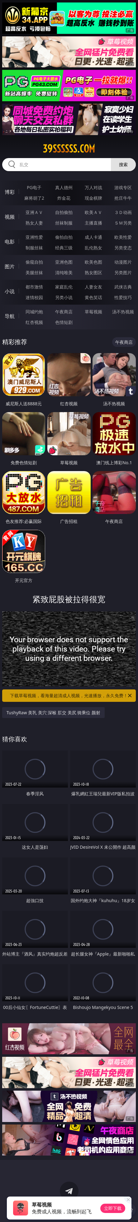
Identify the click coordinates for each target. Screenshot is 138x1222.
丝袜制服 (64, 223)
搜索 (123, 164)
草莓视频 (93, 312)
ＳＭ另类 (123, 223)
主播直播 (93, 223)
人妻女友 (93, 287)
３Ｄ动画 (123, 212)
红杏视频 (34, 322)
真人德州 (64, 187)
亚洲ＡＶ (34, 212)
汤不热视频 (123, 312)
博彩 (10, 192)
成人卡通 (93, 237)
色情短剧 (64, 322)
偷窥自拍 (34, 262)
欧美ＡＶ (93, 212)
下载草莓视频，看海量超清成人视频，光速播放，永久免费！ (71, 695)
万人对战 (93, 187)
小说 (10, 291)
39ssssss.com (69, 149)
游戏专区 (123, 187)
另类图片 (123, 272)
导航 (10, 316)
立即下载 (112, 1208)
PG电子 (34, 187)
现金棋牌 (93, 198)
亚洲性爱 (34, 237)
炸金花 (63, 198)
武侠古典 (123, 287)
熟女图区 (93, 272)
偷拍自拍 (64, 237)
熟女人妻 (34, 223)
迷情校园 (34, 297)
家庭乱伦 (64, 287)
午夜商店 (64, 312)
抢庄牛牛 (123, 198)
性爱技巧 (123, 297)
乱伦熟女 (93, 248)
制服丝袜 (34, 248)
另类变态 (123, 248)
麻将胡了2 (34, 198)
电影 (10, 241)
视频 (10, 216)
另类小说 (64, 297)
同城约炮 (34, 312)
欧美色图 (93, 262)
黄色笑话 (93, 297)
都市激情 (34, 287)
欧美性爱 (123, 237)
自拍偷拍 (64, 212)
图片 (10, 266)
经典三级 (64, 248)
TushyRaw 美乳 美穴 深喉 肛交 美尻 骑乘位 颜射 (53, 712)
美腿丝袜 (34, 272)
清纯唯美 (64, 272)
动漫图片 (123, 262)
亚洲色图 (64, 262)
